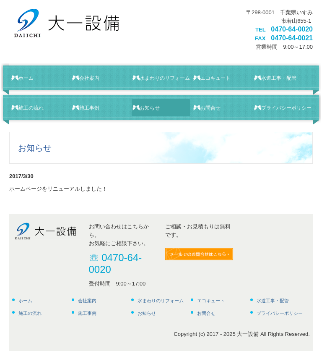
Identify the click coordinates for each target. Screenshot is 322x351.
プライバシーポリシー (286, 108)
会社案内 (89, 78)
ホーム (26, 78)
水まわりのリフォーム (165, 78)
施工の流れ (31, 108)
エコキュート (215, 78)
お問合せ (210, 108)
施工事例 (89, 108)
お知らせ (150, 108)
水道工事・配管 (278, 78)
